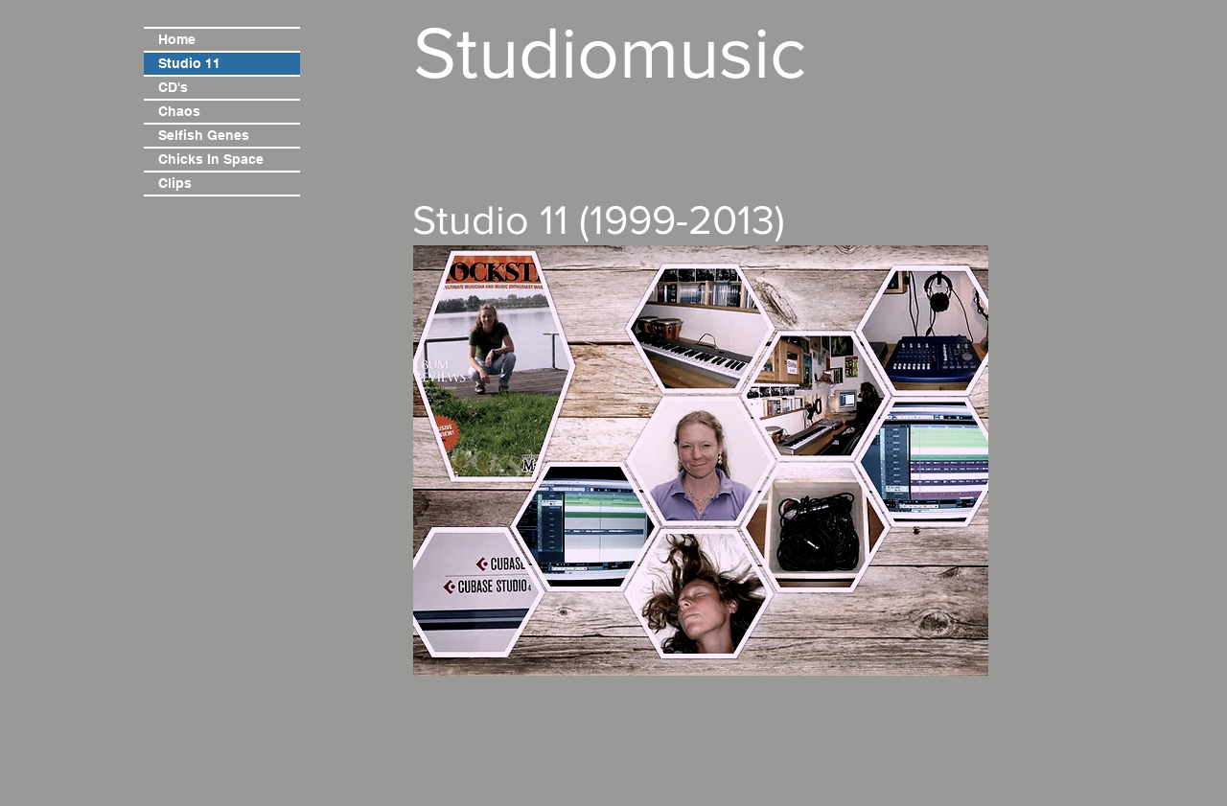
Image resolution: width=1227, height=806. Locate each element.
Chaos (179, 111)
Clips (175, 183)
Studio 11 (189, 63)
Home (177, 39)
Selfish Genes (203, 135)
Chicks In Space (211, 159)
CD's (173, 87)
